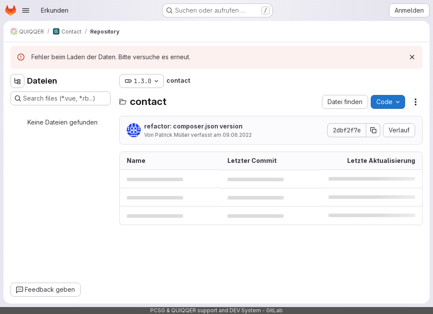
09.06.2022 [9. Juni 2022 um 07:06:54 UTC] (237, 135)
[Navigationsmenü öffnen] (26, 10)
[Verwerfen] (412, 57)
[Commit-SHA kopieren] (373, 130)
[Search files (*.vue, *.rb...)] (60, 98)
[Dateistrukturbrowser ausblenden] (17, 81)
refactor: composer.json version (193, 126)
